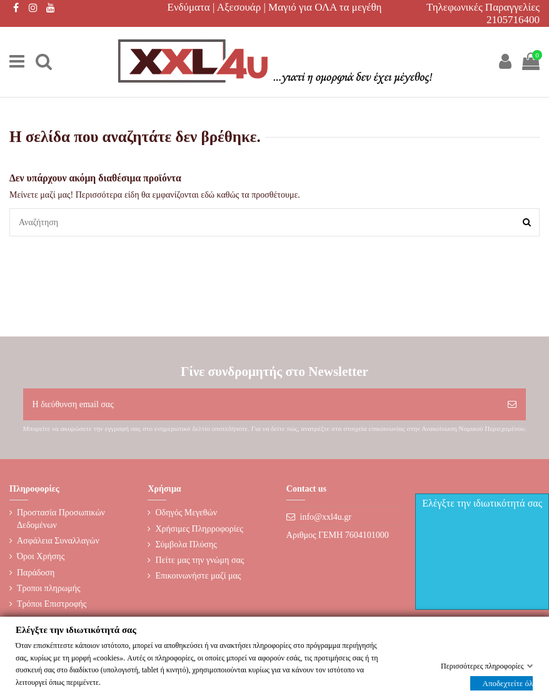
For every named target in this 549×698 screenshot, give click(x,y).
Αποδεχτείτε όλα (508, 682)
